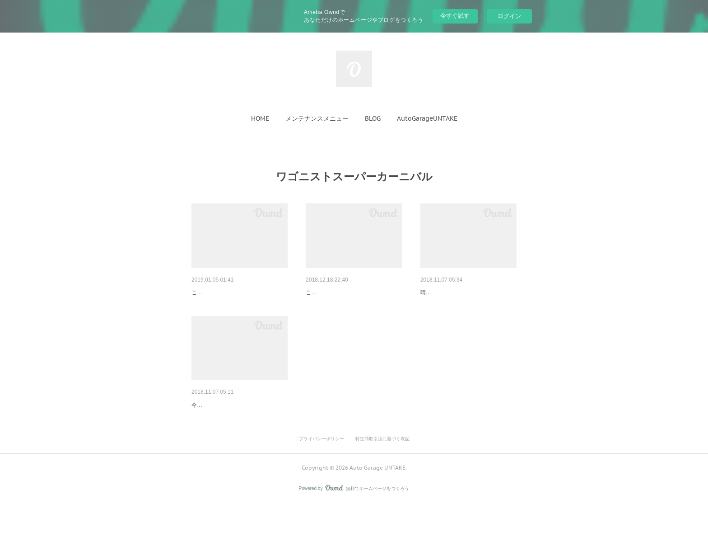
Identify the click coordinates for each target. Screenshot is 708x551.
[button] (260, 118)
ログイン (509, 16)
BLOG (373, 118)
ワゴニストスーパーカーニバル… (467, 292)
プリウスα (205, 292)
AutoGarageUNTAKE (427, 118)
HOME (260, 118)
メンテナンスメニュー (317, 118)
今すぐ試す (455, 15)
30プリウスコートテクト (341, 292)
